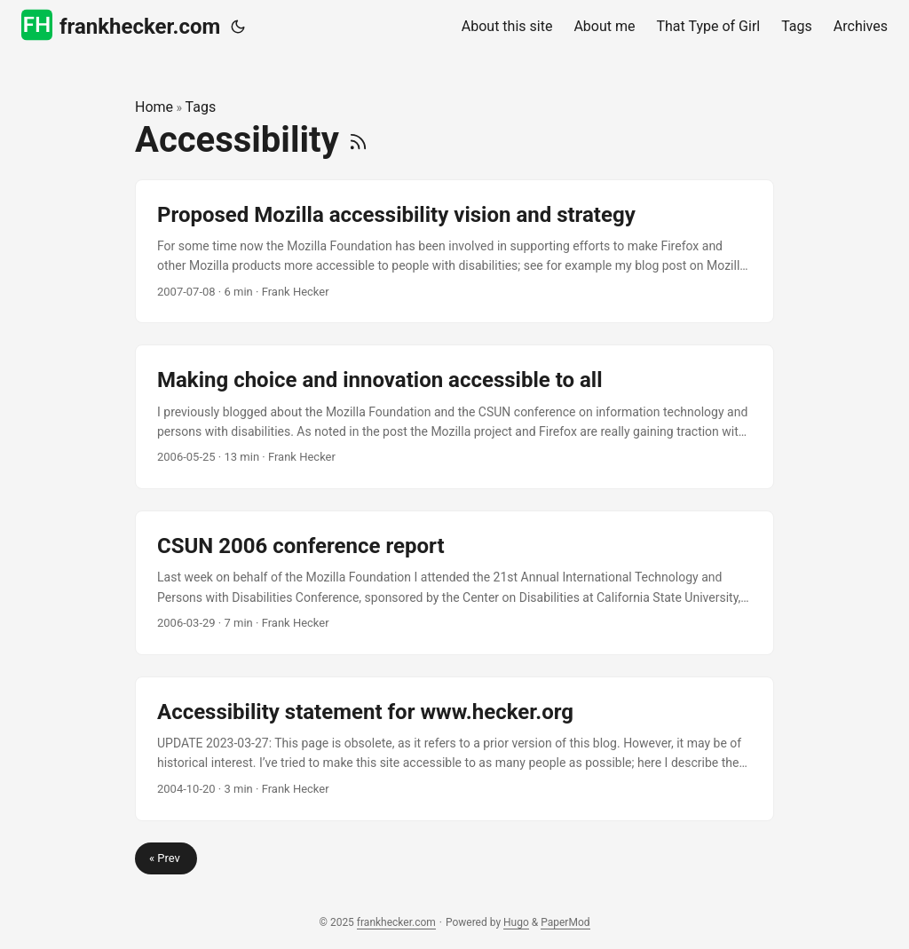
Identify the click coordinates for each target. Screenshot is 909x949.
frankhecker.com (120, 25)
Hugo (516, 922)
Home (154, 107)
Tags (201, 107)
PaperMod (565, 922)
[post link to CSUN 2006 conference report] (454, 582)
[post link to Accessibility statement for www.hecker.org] (454, 748)
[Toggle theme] (238, 26)
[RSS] (358, 140)
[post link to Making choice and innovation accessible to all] (454, 416)
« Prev (166, 858)
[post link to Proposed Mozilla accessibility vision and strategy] (454, 251)
